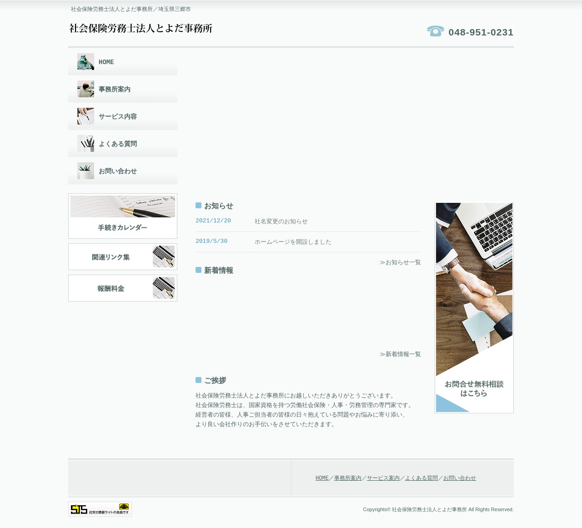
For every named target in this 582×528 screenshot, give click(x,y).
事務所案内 (114, 89)
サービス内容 (118, 116)
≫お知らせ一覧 (400, 263)
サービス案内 (383, 480)
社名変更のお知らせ (281, 221)
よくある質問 (118, 144)
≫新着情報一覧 (400, 356)
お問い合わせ (118, 171)
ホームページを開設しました (293, 242)
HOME (106, 62)
